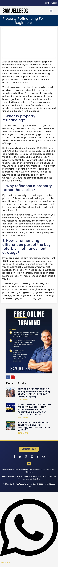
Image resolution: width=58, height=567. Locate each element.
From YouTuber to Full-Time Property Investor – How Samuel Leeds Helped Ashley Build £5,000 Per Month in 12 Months (34, 409)
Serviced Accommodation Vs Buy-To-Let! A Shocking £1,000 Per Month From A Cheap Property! (34, 392)
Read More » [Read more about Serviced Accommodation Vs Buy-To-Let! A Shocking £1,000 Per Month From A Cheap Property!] (23, 399)
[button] (51, 11)
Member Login (50, 3)
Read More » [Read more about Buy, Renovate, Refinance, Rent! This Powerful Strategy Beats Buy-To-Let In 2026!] (23, 433)
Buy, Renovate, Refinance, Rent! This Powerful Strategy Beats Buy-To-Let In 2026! (34, 426)
